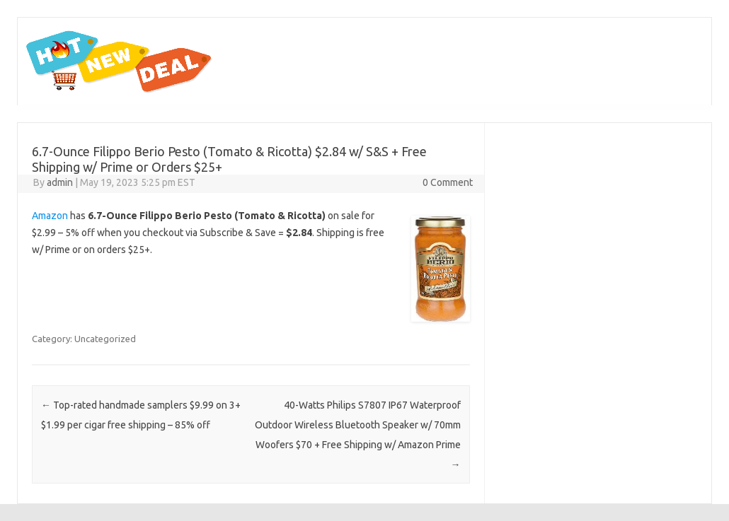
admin (60, 182)
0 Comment (448, 182)
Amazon (50, 215)
